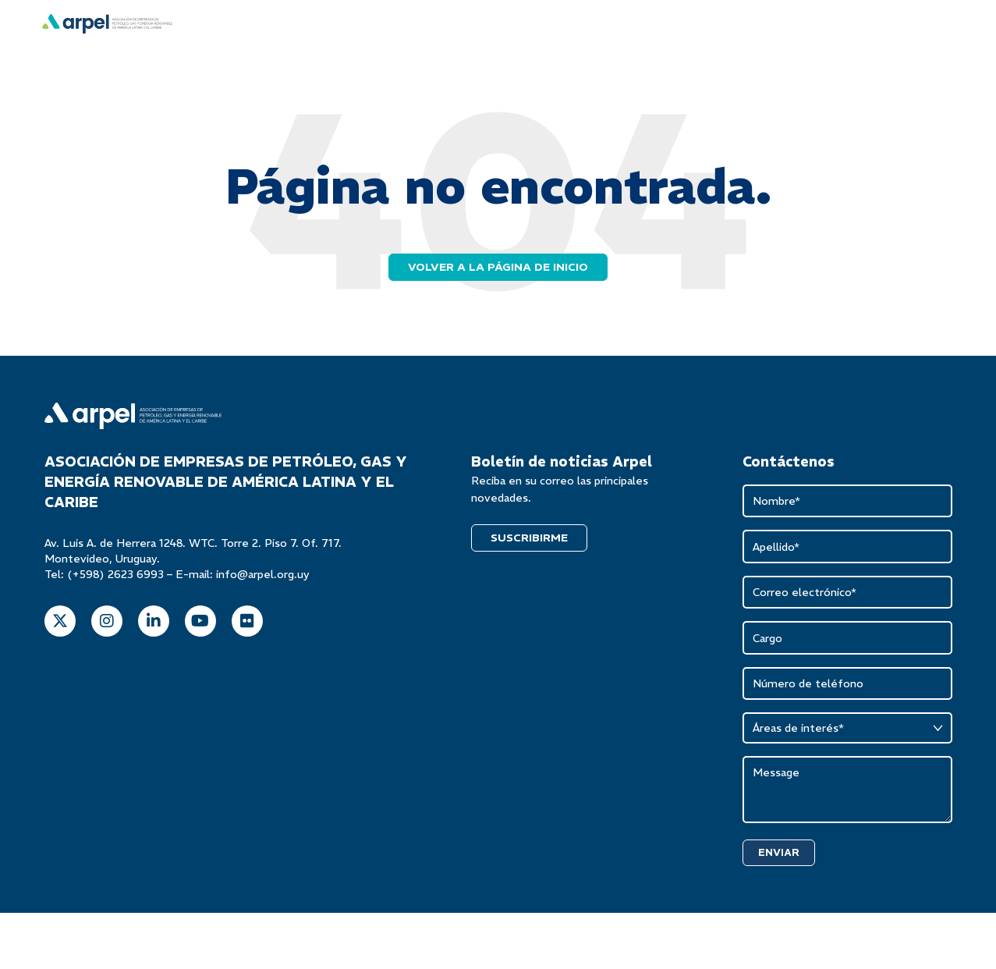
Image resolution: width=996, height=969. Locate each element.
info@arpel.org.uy (263, 572)
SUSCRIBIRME (529, 535)
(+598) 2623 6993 (115, 572)
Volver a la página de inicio (498, 264)
